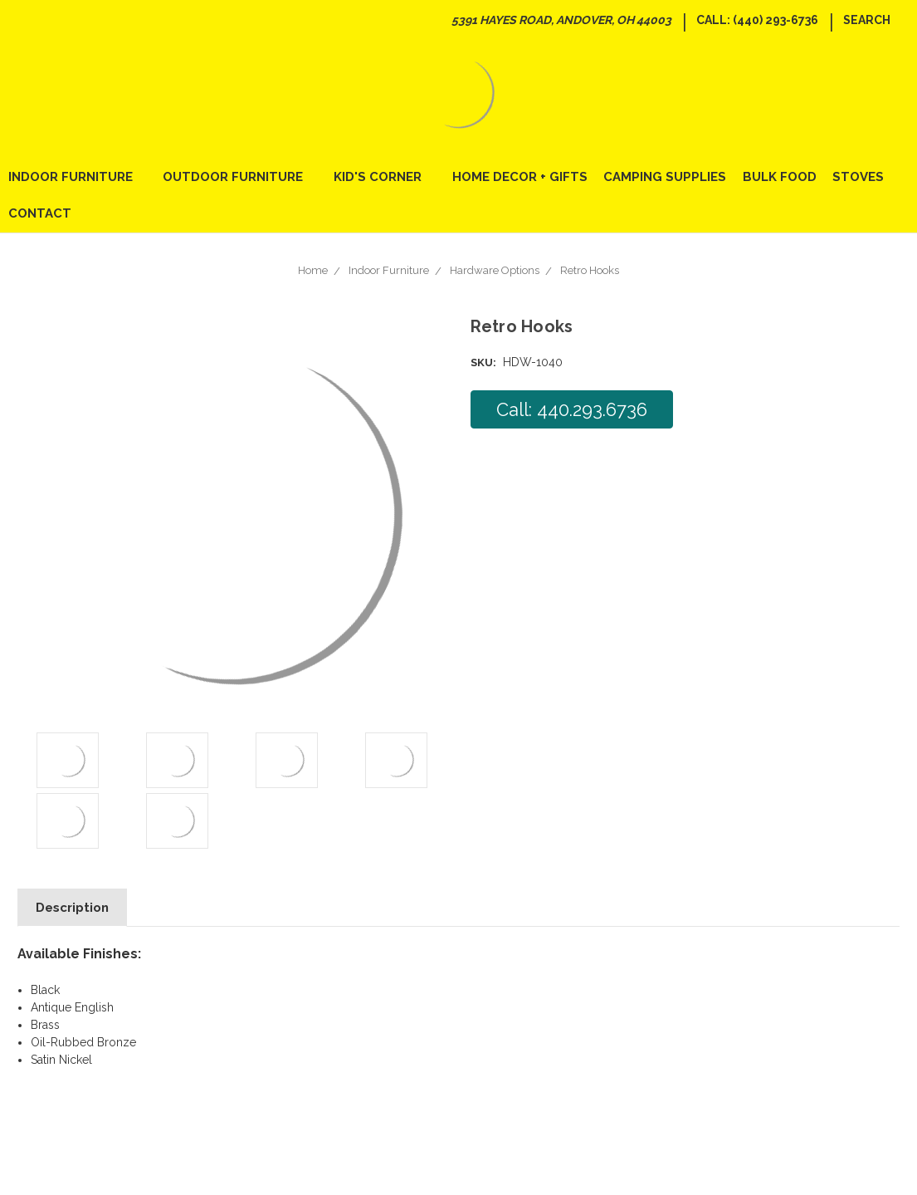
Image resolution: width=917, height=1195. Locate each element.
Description (72, 907)
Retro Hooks (589, 270)
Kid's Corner (385, 176)
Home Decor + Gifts (520, 176)
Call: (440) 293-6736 (757, 20)
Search (866, 20)
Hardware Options (494, 270)
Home (313, 270)
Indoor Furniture (77, 176)
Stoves (858, 176)
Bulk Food (780, 176)
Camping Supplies (664, 176)
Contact (39, 213)
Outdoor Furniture (240, 176)
